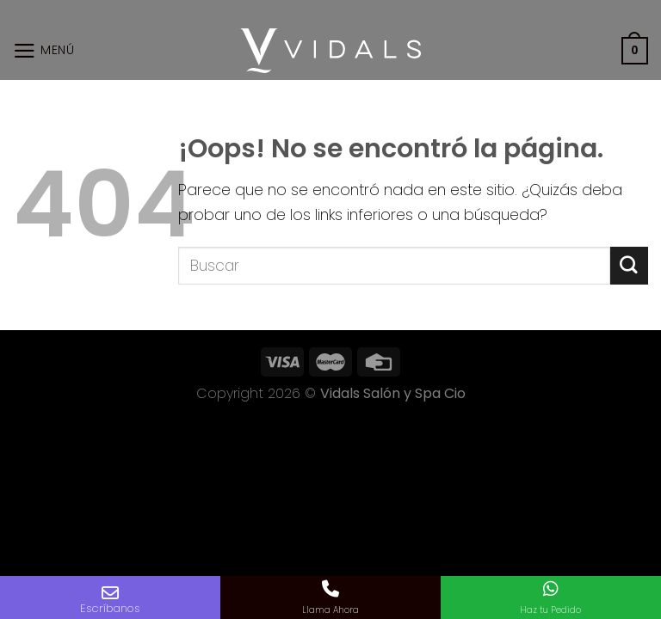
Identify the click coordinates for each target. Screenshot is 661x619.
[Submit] (629, 265)
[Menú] (44, 50)
